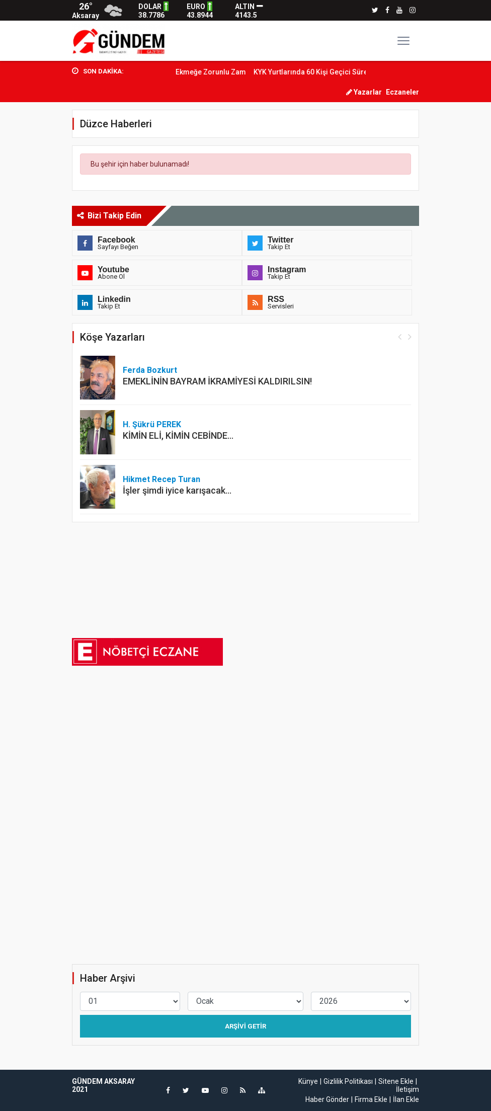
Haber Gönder (327, 1099)
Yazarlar (364, 92)
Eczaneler (402, 92)
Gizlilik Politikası (348, 1081)
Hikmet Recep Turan (161, 479)
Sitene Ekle (396, 1081)
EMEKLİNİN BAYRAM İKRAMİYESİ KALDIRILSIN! (217, 381)
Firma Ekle (371, 1099)
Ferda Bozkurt (150, 370)
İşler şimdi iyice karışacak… (177, 490)
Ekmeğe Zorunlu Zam (221, 72)
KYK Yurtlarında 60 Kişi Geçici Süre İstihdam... (339, 72)
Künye (308, 1081)
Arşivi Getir (245, 1026)
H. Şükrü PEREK (152, 424)
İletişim (407, 1089)
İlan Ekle (406, 1099)
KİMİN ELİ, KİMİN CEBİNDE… (178, 435)
